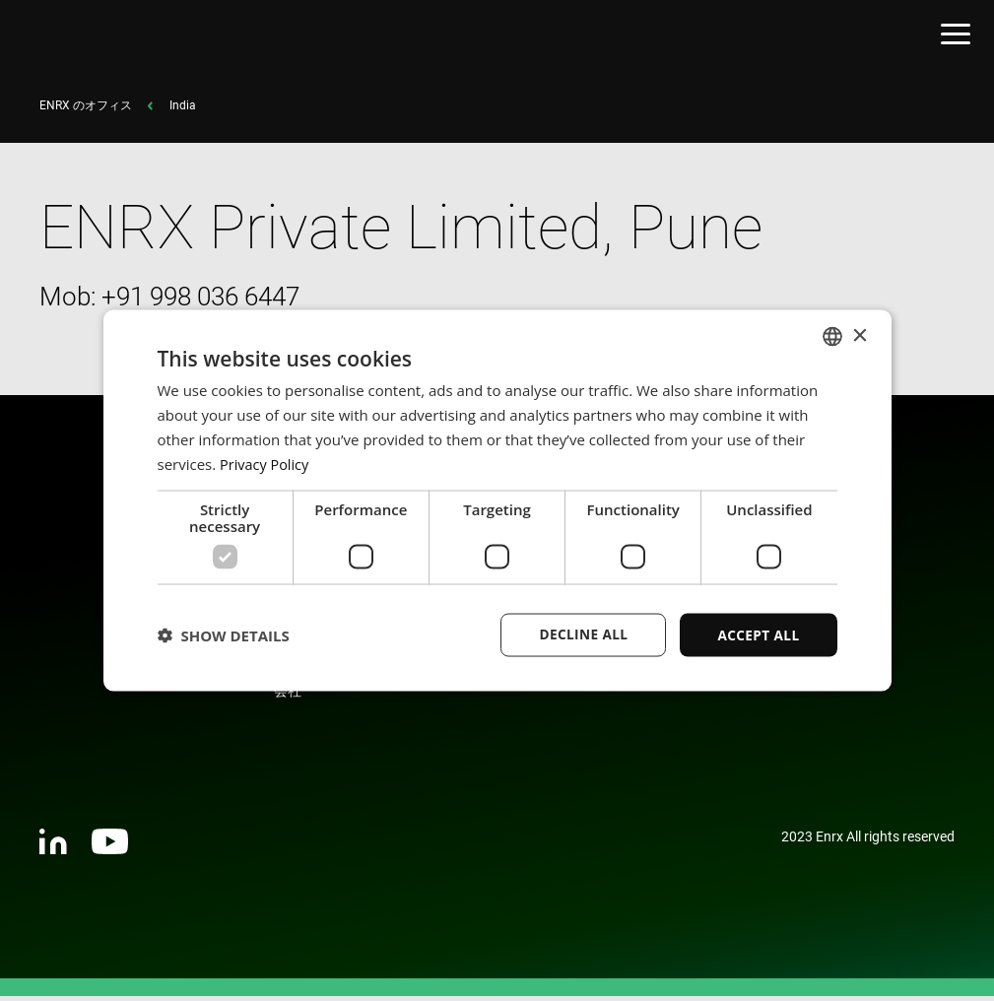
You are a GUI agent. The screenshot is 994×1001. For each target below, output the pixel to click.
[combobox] (832, 336)
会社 (287, 695)
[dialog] (497, 500)
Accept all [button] (757, 634)
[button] (224, 635)
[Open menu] (955, 37)
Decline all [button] (580, 634)
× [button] (859, 334)
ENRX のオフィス (85, 110)
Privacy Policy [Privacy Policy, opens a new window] (266, 463)
